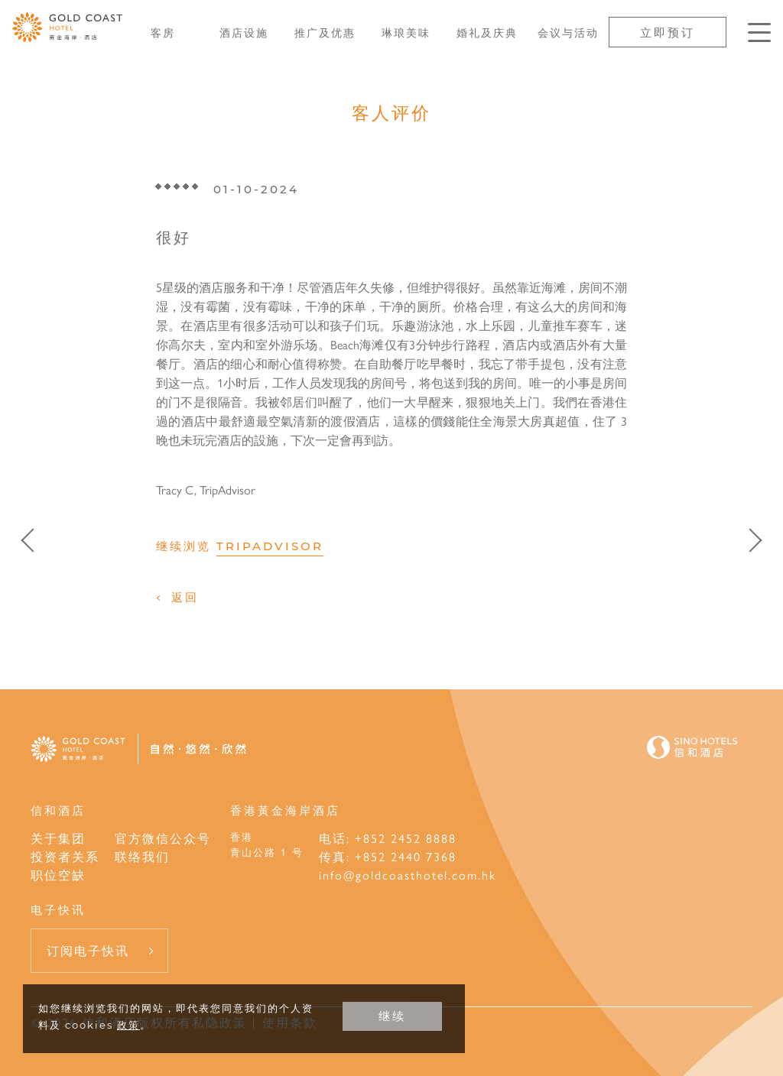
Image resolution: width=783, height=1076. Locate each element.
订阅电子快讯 (88, 950)
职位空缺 (58, 874)
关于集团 (58, 838)
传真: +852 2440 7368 (387, 856)
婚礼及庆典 (487, 32)
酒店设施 (243, 32)
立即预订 (667, 32)
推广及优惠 (325, 32)
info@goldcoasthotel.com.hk (407, 874)
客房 (163, 32)
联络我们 (142, 856)
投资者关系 (65, 856)
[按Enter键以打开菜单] (759, 32)
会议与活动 (568, 32)
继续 (392, 1016)
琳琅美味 (406, 32)
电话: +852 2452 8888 (387, 838)
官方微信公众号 (163, 838)
